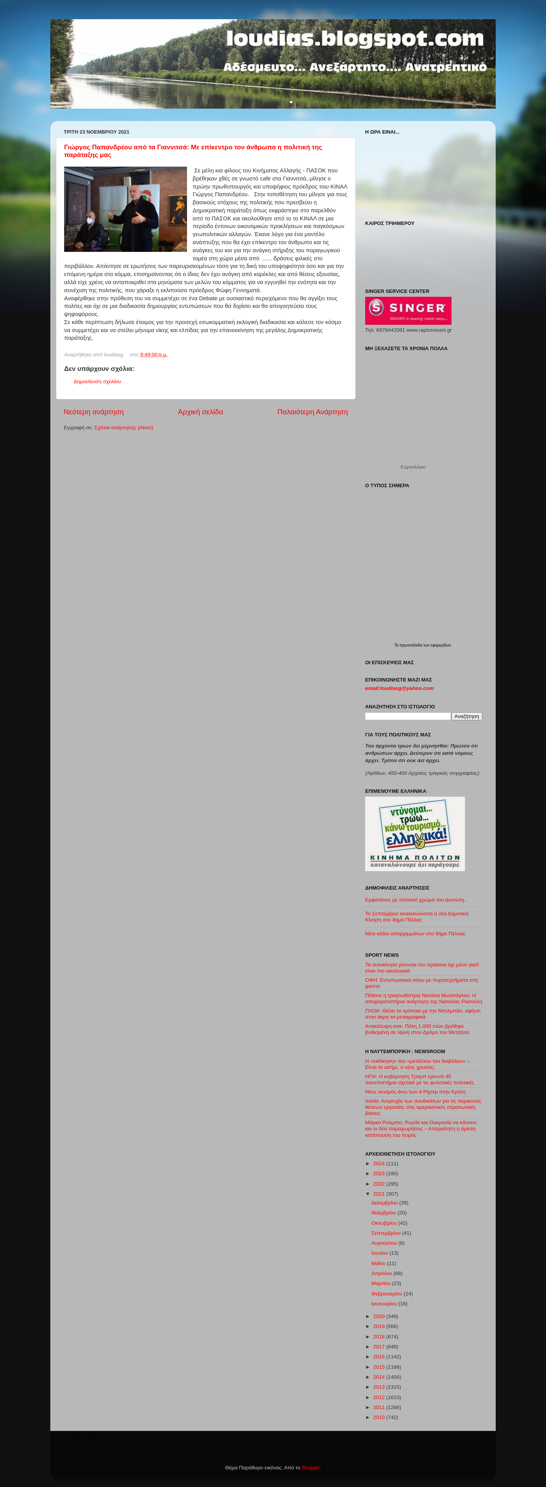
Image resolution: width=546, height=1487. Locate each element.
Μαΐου (379, 1263)
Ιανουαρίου (384, 1304)
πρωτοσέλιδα (412, 645)
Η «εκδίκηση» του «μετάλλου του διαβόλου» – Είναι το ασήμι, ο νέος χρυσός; (417, 1064)
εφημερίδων (441, 645)
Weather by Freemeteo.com (86, 1438)
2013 (379, 1387)
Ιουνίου (380, 1253)
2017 (379, 1347)
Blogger (310, 1467)
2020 (379, 1316)
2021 (379, 1194)
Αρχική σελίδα (200, 412)
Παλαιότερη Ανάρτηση (312, 412)
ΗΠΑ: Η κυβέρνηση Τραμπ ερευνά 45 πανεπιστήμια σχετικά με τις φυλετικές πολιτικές (419, 1079)
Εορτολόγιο (412, 467)
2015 (379, 1367)
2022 (379, 1184)
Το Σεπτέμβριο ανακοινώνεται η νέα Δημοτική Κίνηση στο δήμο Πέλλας (416, 917)
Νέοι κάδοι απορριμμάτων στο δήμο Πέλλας (415, 933)
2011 (379, 1407)
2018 (379, 1337)
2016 (379, 1357)
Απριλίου (382, 1273)
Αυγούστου (384, 1243)
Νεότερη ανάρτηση (94, 412)
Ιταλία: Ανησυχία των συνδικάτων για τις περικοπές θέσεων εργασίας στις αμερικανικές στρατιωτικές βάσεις (423, 1107)
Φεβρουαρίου (387, 1294)
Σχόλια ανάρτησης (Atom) (123, 427)
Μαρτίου (381, 1283)
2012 (379, 1397)
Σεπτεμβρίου (386, 1233)
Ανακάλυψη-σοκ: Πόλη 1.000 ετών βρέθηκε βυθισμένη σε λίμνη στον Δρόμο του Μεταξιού (417, 1029)
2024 (379, 1163)
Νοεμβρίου (384, 1213)
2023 (379, 1173)
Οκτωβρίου (384, 1223)
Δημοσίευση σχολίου (97, 381)
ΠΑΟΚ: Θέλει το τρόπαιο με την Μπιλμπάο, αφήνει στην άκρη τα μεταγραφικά (422, 1014)
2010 (379, 1417)
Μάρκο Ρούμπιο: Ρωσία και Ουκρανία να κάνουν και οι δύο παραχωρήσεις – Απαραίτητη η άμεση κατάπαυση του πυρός (421, 1129)
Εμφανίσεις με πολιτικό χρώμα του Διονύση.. (416, 900)
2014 (379, 1377)
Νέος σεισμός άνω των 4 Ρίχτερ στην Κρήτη (415, 1092)
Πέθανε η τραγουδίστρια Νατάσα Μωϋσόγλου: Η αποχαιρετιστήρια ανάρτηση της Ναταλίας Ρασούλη (423, 998)
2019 (379, 1326)
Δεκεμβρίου (385, 1203)
